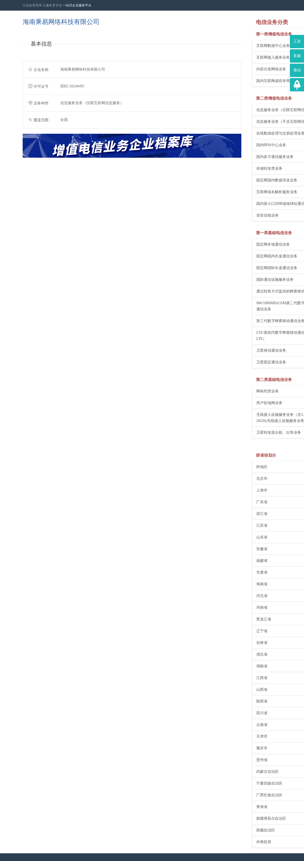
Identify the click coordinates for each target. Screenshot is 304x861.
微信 (297, 70)
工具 (297, 41)
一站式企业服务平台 (77, 5)
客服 (297, 56)
